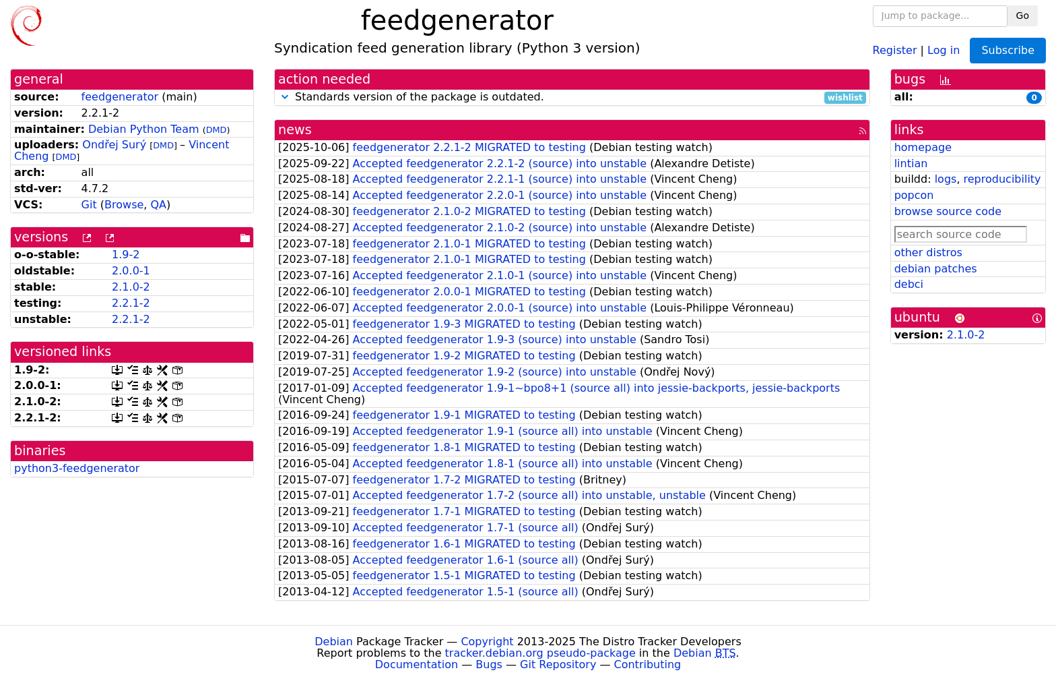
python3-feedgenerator (76, 468)
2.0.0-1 (131, 270)
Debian (334, 641)
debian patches (935, 268)
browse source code (947, 211)
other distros (928, 252)
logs (946, 179)
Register (895, 49)
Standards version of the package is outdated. (572, 97)
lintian (911, 163)
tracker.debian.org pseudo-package (540, 653)
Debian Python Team (143, 129)
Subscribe (1007, 50)
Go (1022, 15)
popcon (914, 195)
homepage (923, 147)
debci (908, 284)
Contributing (648, 664)
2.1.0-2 (131, 286)
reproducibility (1002, 179)
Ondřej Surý (114, 144)
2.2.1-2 (131, 303)
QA (158, 204)
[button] (285, 96)
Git (89, 204)
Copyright (487, 641)
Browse (123, 204)
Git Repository (558, 664)
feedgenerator (119, 96)
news (295, 130)
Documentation (416, 664)
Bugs (488, 664)
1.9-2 (125, 254)
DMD (216, 130)
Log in (943, 49)
